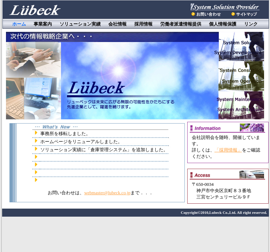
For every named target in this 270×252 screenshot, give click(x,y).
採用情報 (143, 24)
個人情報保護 (222, 24)
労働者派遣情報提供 (180, 24)
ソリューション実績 (80, 24)
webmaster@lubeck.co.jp (107, 192)
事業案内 (43, 24)
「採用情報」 (228, 150)
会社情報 (117, 24)
